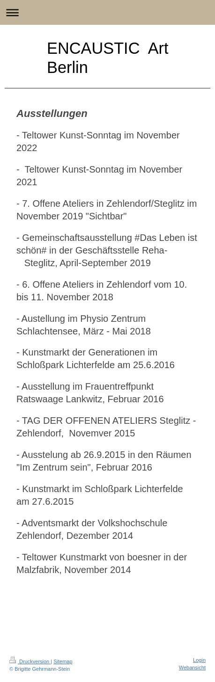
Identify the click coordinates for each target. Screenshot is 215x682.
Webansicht (192, 667)
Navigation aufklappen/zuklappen (107, 12)
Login (199, 660)
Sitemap (62, 661)
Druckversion (30, 661)
